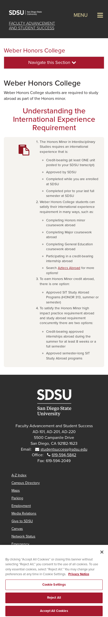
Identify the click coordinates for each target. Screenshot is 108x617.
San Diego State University (28, 13)
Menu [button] (81, 15)
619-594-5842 (64, 455)
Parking (17, 498)
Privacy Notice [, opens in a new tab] (78, 576)
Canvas (17, 529)
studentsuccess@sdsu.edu (63, 449)
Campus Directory (25, 483)
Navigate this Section (52, 62)
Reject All (54, 600)
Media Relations (23, 513)
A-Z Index (18, 475)
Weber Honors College (34, 50)
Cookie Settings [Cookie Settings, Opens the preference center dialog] (54, 587)
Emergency (20, 544)
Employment (21, 506)
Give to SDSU (22, 521)
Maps (15, 490)
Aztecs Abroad (69, 268)
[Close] (101, 554)
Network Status (23, 536)
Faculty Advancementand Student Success (32, 26)
